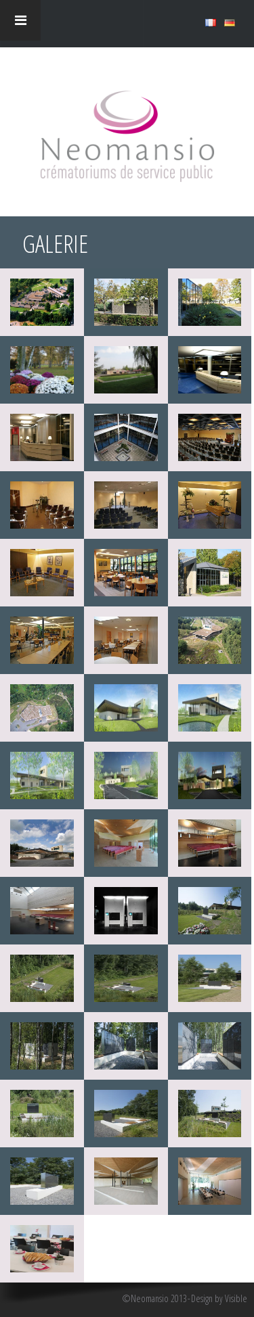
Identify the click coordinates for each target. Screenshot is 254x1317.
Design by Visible (219, 1299)
